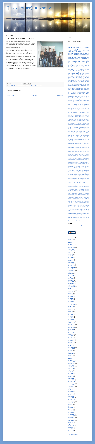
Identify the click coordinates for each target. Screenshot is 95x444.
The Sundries (86, 124)
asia (84, 56)
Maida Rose (86, 108)
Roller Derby (77, 62)
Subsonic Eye (78, 68)
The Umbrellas (82, 92)
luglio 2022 (70, 311)
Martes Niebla (74, 170)
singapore (77, 220)
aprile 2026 (70, 239)
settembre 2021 (71, 327)
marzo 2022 (71, 317)
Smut (80, 186)
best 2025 (87, 216)
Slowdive (83, 185)
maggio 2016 (71, 427)
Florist (72, 152)
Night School (74, 175)
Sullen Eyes (82, 193)
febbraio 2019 (71, 378)
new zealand (81, 58)
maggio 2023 (71, 296)
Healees (81, 85)
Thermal (82, 208)
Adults (72, 131)
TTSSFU (81, 194)
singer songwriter (73, 50)
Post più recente (10, 95)
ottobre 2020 (71, 345)
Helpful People (74, 105)
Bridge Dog (84, 139)
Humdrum (87, 105)
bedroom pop (71, 58)
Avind (80, 65)
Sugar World (70, 193)
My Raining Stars (71, 88)
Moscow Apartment (71, 111)
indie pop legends (77, 69)
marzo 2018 (71, 394)
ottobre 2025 (71, 249)
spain (69, 54)
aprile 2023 (70, 298)
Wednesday (73, 93)
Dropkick (80, 100)
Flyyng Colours (80, 152)
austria (76, 214)
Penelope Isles (83, 178)
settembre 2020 (71, 347)
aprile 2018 (70, 393)
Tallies (69, 195)
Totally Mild (73, 209)
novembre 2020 (71, 344)
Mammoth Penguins (72, 109)
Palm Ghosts (79, 177)
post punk (86, 54)
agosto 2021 (71, 329)
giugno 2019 (71, 371)
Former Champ (71, 154)
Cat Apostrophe (71, 143)
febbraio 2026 (71, 242)
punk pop (87, 53)
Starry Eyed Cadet (83, 189)
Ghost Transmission (78, 158)
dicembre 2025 (71, 246)
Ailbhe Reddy (75, 131)
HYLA (83, 159)
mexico (85, 218)
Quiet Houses (86, 112)
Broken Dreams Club (82, 81)
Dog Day (87, 147)
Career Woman (74, 82)
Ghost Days (77, 72)
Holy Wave (70, 162)
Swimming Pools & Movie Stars (74, 194)
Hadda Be (87, 159)
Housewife (83, 105)
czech (69, 217)
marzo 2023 (71, 299)
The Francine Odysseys (81, 120)
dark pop (72, 217)
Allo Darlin (80, 131)
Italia (69, 73)
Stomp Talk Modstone (80, 190)
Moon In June (81, 86)
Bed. (72, 136)
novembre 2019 (71, 363)
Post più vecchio (59, 95)
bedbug (81, 214)
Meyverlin (77, 109)
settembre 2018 (71, 386)
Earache (77, 148)
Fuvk (73, 104)
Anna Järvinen (80, 132)
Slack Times (72, 185)
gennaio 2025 (71, 263)
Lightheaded (84, 167)
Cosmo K (87, 144)
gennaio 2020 (71, 360)
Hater (77, 66)
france (22, 85)
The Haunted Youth (75, 92)
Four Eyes (83, 154)
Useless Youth (77, 210)
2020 (69, 51)
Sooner (79, 187)
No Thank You (79, 111)
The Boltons (70, 197)
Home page (35, 95)
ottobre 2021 (71, 326)
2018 (88, 57)
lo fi (72, 54)
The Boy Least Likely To (77, 197)
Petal (88, 178)
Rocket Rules (86, 89)
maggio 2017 (71, 407)
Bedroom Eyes (76, 136)
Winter (83, 93)
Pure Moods (86, 179)
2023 (79, 51)
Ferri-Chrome (77, 101)
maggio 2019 (71, 373)
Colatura (84, 143)
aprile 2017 (70, 409)
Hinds (85, 72)
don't (77, 217)
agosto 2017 (71, 402)
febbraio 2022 (71, 319)
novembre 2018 (71, 383)
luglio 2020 (70, 350)
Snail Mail (83, 186)
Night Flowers (86, 66)
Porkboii (82, 179)
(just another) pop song (28, 7)
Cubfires (75, 146)
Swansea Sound (75, 117)
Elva (88, 148)
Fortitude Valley (78, 154)
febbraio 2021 (71, 339)
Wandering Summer (74, 212)
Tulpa (84, 209)
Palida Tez (73, 74)
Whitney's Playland (71, 213)
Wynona (69, 127)
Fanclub (85, 150)
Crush (73, 146)
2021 (87, 49)
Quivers (69, 113)
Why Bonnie (78, 93)
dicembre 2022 (71, 303)
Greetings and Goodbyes (73, 159)
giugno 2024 (71, 275)
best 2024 (83, 216)
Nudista (87, 175)
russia (87, 128)
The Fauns (87, 198)
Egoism (72, 61)
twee (41, 85)
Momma (76, 86)
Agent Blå (72, 80)
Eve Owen (70, 150)
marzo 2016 (71, 430)
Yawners (78, 213)
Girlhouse (81, 72)
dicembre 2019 (71, 361)
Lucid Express (81, 108)
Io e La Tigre (82, 163)
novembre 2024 (71, 267)
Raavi (78, 181)
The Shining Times (75, 205)
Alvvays (71, 96)
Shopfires (85, 183)
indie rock (30, 85)
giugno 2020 (71, 352)
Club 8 (87, 65)
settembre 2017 (71, 401)
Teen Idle (72, 119)
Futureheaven (79, 84)
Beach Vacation (74, 81)
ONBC (69, 177)
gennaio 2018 (71, 397)
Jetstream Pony (75, 65)
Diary (73, 100)
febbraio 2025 (71, 262)
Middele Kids (84, 171)
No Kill (78, 175)
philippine (70, 220)
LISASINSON (84, 61)
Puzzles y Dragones (72, 181)
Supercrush (87, 193)
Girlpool (84, 158)
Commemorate (76, 144)
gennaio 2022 (71, 321)
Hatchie (74, 66)
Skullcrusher (70, 116)
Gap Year (84, 84)
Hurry (87, 72)
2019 (12, 85)
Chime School (82, 97)
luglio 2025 (70, 254)
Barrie (81, 135)
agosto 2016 (71, 422)
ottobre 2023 (71, 288)
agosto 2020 (71, 348)
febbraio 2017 (71, 412)
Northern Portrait (83, 175)
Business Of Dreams (84, 140)
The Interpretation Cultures (80, 201)
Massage (80, 66)
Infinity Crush (77, 163)
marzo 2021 (71, 337)
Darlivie (79, 146)
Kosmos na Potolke (71, 167)
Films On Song (83, 101)
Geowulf (82, 156)
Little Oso (72, 108)
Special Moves (83, 187)
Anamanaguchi (71, 132)
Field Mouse (80, 151)
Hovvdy (82, 162)
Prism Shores (80, 112)
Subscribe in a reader (73, 434)
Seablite (70, 90)
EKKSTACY (73, 148)
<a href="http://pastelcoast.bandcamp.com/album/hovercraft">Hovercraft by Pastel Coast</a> (35, 75)
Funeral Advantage (82, 155)
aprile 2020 (70, 355)
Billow (88, 136)
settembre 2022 (71, 308)
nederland (79, 128)
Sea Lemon (71, 68)
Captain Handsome (85, 142)
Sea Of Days (73, 115)
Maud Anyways (71, 171)
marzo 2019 (71, 376)
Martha (78, 170)
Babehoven (78, 135)
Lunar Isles (73, 73)
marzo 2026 (71, 241)
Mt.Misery (87, 86)
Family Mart (81, 150)
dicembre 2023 (71, 285)
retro (69, 80)
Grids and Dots (76, 104)
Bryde (72, 97)
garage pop (83, 57)
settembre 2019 (71, 366)
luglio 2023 (70, 293)
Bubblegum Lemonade (75, 140)
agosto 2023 (71, 291)
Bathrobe (84, 135)
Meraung (75, 171)
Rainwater (84, 181)
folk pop (82, 53)
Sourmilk (87, 116)
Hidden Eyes (86, 85)
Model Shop (86, 109)
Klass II (83, 166)
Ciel (83, 82)
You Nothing (74, 127)
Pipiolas (74, 179)
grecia (72, 218)
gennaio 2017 (71, 414)
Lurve (74, 86)
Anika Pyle (76, 132)
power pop (74, 53)
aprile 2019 (70, 375)
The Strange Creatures (72, 206)
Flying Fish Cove (81, 70)
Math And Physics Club (84, 170)
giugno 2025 (71, 255)
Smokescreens (75, 186)
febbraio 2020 (71, 358)
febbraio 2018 (71, 396)
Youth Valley (86, 213)
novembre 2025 (71, 247)
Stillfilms (69, 117)
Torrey (69, 209)
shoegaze (86, 51)
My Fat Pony (70, 174)
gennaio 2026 (71, 244)
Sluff (85, 185)
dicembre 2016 (71, 415)
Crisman (69, 146)
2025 (73, 51)
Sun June (84, 68)
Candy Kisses (78, 142)
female (83, 49)
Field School (84, 151)
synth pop (80, 220)
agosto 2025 (71, 252)
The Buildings (84, 197)
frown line (84, 217)
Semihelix (81, 183)
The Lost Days (81, 202)
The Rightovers (81, 124)
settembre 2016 (71, 420)
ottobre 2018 (71, 384)
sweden (79, 53)
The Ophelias (78, 123)
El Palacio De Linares (83, 148)
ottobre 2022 (71, 306)
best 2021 (70, 128)
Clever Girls (81, 143)
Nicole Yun (70, 175)
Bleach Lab (86, 58)
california (87, 93)
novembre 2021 (71, 324)
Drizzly (69, 148)
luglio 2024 (70, 273)
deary (75, 217)
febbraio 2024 (71, 281)
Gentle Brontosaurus (77, 156)
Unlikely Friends (71, 210)
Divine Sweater (82, 147)
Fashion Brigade (74, 151)
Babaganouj (75, 96)
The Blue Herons (76, 57)
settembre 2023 (71, 290)
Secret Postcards (77, 183)
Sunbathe (81, 90)
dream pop (19, 85)
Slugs (88, 185)
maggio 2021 (71, 334)
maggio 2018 (71, 391)
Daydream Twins (71, 147)
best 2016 (83, 127)
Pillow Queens (71, 89)
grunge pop (75, 218)
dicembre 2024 (71, 265)
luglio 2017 (70, 404)
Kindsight (79, 61)
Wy (75, 213)
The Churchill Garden (78, 78)
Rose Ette (76, 182)
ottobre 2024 (71, 268)
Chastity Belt (79, 82)
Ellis (77, 70)
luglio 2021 (70, 330)
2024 (76, 51)
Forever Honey (86, 152)
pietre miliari (83, 128)
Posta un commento (12, 92)
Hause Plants (86, 104)
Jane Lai (87, 163)
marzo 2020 (71, 357)
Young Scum (78, 127)
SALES (87, 182)
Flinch (74, 103)
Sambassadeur (71, 183)
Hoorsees (74, 162)
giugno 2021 (71, 332)
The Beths (76, 58)
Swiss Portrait (81, 76)
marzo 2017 (71, 410)
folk (81, 217)
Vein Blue (84, 210)
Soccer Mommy (85, 74)
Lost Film (76, 108)
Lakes (77, 167)
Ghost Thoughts (71, 158)
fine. (88, 78)
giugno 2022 (71, 313)
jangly (33, 85)
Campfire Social (76, 97)
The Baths (87, 195)
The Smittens (81, 205)
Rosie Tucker (82, 182)
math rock (81, 218)
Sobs (86, 186)
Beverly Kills (80, 96)
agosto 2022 (71, 309)
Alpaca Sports (77, 80)
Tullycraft (81, 209)
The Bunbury (81, 119)
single (82, 51)
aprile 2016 (70, 428)
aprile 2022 (70, 316)
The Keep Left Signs (74, 202)
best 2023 (79, 216)
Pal (76, 177)
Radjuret (80, 181)
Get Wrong (87, 156)
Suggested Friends (76, 193)
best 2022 (76, 216)
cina (73, 128)
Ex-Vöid (75, 84)
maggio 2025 (71, 257)
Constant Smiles (82, 144)
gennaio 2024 (71, 283)
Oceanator (73, 177)
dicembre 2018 (71, 381)
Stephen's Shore (75, 90)
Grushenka (80, 159)
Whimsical (87, 212)
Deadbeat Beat (77, 147)
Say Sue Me (83, 62)
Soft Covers (76, 187)
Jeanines (75, 61)
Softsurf (79, 116)
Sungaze (70, 76)
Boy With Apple (79, 139)
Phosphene (70, 179)
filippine (79, 217)
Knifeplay (87, 166)
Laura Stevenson (82, 107)
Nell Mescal (86, 174)
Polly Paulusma (78, 179)
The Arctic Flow (82, 195)
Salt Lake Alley (78, 74)
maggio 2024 (71, 277)
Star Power (78, 189)
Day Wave (83, 146)
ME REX (77, 73)
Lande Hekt (80, 167)
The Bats (76, 119)
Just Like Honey (71, 107)
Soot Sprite (83, 116)
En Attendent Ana (86, 100)
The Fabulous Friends (80, 198)
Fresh (73, 72)
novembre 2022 (71, 304)
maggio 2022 (71, 314)
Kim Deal (73, 166)
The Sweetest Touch (82, 206)
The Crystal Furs (73, 120)
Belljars (80, 136)
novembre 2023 (71, 286)
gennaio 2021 (71, 340)
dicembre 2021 (71, 322)
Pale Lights (84, 111)
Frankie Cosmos (78, 103)
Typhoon (87, 209)
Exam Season (75, 150)
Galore (72, 156)
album (15, 85)
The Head (72, 201)
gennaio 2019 (71, 379)
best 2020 (87, 127)
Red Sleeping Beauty (78, 89)
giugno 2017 (71, 406)
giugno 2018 (71, 389)
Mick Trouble (79, 171)
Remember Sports (75, 113)
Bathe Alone (72, 70)
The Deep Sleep (73, 198)
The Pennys (86, 202)
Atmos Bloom (83, 80)
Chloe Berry (83, 65)
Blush (69, 97)
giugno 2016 (71, 425)
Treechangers (77, 209)
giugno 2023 (71, 294)
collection (75, 128)
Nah (76, 111)
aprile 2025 (70, 259)
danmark (84, 78)
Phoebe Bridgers (74, 112)
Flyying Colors (75, 152)
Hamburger (81, 104)
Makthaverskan (83, 73)
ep (80, 49)
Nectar (83, 174)
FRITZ (69, 101)
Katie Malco (77, 107)
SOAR (85, 113)
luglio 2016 (70, 424)
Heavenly (70, 105)
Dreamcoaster (76, 100)
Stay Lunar (74, 190)
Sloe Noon (79, 185)
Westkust (83, 212)
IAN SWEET (86, 162)
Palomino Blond (86, 177)
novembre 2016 (71, 417)
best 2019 (72, 216)
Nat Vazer (79, 174)
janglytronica (83, 69)
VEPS (81, 210)
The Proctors (76, 124)
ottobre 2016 (71, 419)
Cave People (76, 143)
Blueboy (87, 96)
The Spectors (86, 205)
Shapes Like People (79, 115)
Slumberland (70, 186)
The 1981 (77, 195)
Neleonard (78, 88)
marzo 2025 (71, 260)
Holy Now (70, 86)
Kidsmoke (70, 166)
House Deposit (78, 162)
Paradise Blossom (71, 178)
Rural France (81, 113)
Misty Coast (82, 109)
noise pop (76, 54)
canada (87, 56)
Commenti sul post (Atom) (16, 98)
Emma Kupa (70, 84)
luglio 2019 (70, 370)
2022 (83, 50)
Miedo (87, 171)
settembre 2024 (71, 270)
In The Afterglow (71, 163)
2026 (69, 56)
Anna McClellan (86, 132)
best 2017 (85, 214)
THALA (85, 117)
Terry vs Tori (73, 195)
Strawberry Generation (84, 191)
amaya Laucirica (71, 214)
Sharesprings (86, 115)
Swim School (75, 76)
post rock (73, 220)
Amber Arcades (86, 131)
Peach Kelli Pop (78, 178)
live (78, 218)
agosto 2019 (71, 368)
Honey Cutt (79, 105)
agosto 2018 (71, 388)
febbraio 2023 (71, 301)
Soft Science (75, 116)
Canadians (70, 142)
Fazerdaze (73, 101)
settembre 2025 (71, 250)
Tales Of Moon (86, 194)
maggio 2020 (71, 353)
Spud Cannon (73, 189)
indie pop (26, 85)
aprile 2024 (70, 278)
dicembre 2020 (71, 342)
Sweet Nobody (80, 117)
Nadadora (75, 174)
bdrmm (78, 214)
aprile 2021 (70, 335)
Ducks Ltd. (86, 82)
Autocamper (73, 135)
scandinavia (81, 54)
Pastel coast (37, 85)
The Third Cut (78, 208)
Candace (74, 142)
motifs (87, 218)
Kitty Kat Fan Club (79, 166)
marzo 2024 (71, 280)
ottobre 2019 (71, 365)
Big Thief (84, 96)
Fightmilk (70, 66)
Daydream (87, 146)
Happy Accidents (75, 85)
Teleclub (85, 90)
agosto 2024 (71, 272)
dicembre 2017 (71, 399)
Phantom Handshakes (84, 88)
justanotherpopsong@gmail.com (76, 226)
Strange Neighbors (76, 191)
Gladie (87, 158)
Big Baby (84, 136)
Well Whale (79, 212)
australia (70, 53)
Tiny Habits (87, 208)
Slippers (76, 185)
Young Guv (82, 213)
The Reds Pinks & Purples (77, 56)
